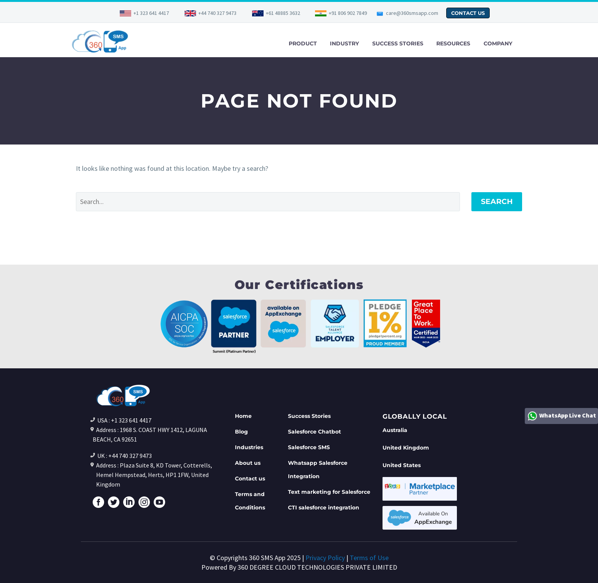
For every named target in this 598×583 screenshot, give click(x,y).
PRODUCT (303, 43)
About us (247, 462)
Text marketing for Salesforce (329, 491)
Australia (395, 430)
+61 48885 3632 (283, 13)
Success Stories (309, 416)
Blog (241, 431)
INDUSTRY (344, 43)
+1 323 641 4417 (151, 13)
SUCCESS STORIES (397, 43)
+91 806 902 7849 (348, 13)
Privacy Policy (325, 557)
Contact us (250, 478)
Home (243, 416)
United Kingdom (406, 447)
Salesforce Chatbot (314, 431)
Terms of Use (369, 557)
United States (402, 465)
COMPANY (498, 43)
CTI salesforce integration (323, 507)
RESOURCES (453, 43)
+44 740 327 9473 (217, 13)
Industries (249, 447)
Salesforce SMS (309, 447)
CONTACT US (468, 13)
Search (497, 201)
